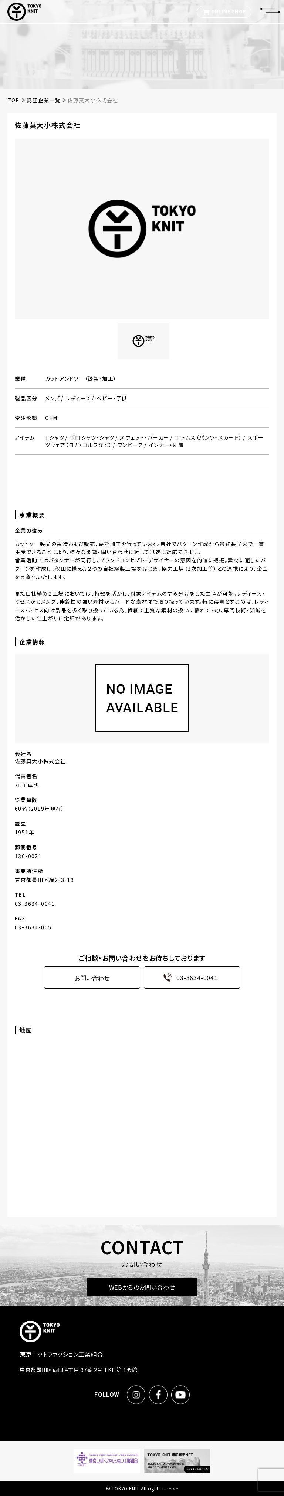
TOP (13, 100)
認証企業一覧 (43, 100)
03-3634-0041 (188, 977)
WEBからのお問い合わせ (142, 1287)
